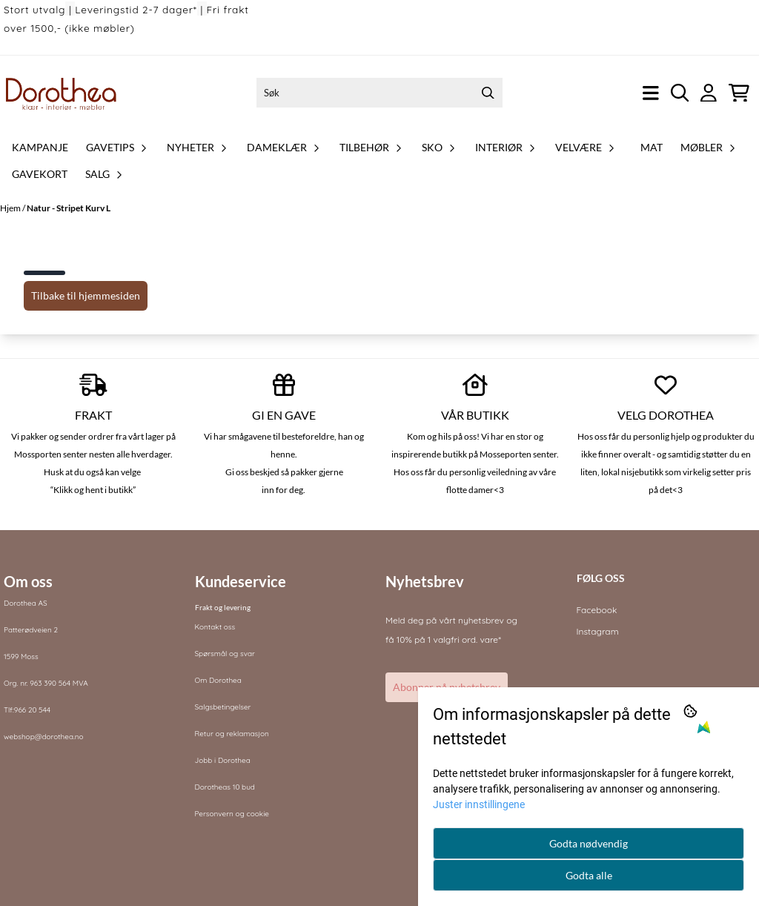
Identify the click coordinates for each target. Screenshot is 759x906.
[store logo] (61, 92)
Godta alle (589, 875)
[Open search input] (680, 93)
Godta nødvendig (588, 843)
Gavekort (39, 174)
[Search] (488, 93)
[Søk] (379, 93)
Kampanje (40, 147)
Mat (651, 147)
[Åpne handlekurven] (739, 93)
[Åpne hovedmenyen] (651, 93)
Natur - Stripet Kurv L (68, 208)
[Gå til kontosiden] (709, 93)
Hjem (11, 208)
